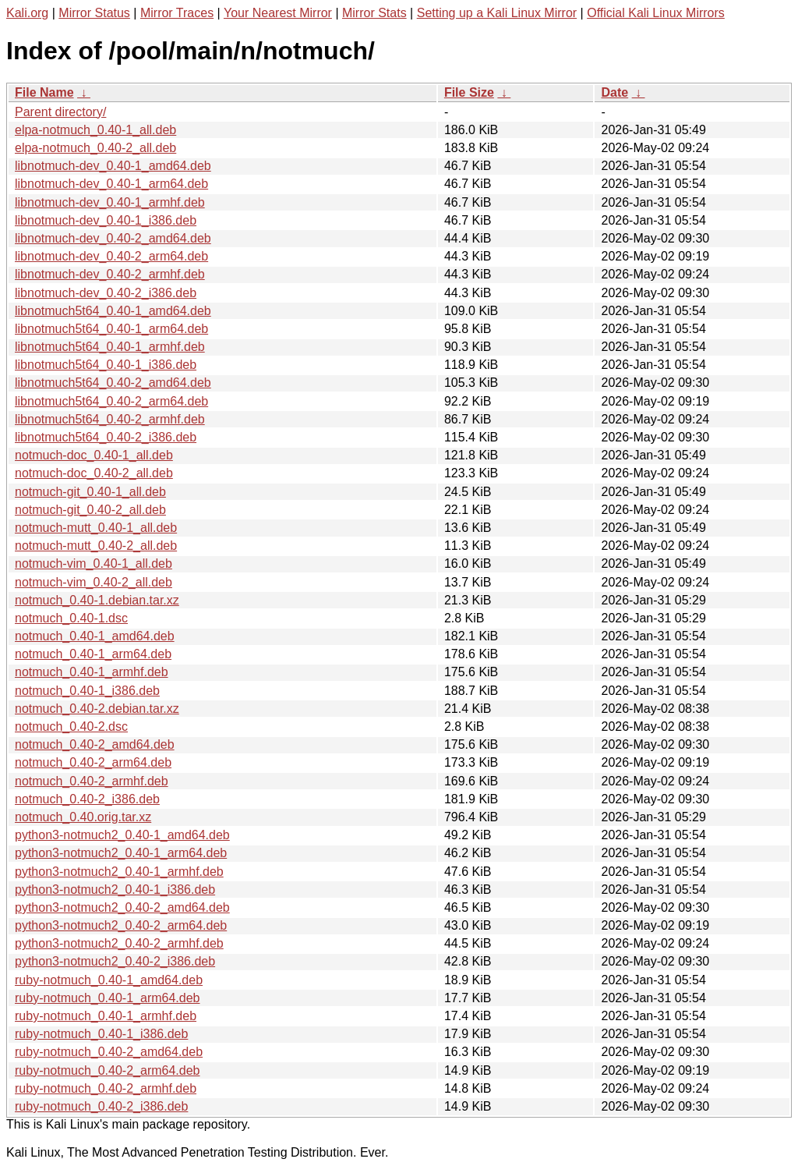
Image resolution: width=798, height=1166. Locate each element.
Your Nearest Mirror (278, 12)
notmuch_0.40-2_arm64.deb (93, 762)
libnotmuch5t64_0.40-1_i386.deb (105, 364)
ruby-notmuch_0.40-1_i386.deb (101, 1033)
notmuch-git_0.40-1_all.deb (90, 491)
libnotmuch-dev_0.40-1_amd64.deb (113, 165)
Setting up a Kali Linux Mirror (497, 12)
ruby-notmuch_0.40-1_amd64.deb (109, 980)
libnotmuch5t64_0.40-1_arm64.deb (111, 328)
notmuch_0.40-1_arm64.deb (93, 654)
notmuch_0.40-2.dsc (71, 726)
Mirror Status (94, 12)
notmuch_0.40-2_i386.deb (87, 799)
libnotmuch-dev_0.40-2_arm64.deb (111, 256)
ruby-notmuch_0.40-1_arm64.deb (107, 998)
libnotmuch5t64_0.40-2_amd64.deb (113, 382)
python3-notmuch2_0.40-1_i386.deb (115, 889)
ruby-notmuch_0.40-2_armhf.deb (105, 1088)
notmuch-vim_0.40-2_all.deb (93, 582)
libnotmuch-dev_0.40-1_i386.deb (105, 220)
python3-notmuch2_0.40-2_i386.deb (115, 961)
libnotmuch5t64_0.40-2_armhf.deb (110, 419)
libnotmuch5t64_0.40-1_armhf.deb (110, 346)
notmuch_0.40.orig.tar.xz (83, 817)
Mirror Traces (177, 12)
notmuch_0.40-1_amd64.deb (95, 636)
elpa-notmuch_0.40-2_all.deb (95, 147)
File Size (469, 92)
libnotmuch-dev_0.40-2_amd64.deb (113, 238)
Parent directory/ (60, 112)
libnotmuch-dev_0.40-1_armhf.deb (110, 202)
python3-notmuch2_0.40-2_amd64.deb (122, 907)
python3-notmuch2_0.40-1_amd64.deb (122, 835)
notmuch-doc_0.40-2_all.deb (94, 473)
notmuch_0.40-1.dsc (71, 618)
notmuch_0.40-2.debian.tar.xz (97, 708)
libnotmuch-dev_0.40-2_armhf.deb (110, 274)
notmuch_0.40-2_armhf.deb (91, 781)
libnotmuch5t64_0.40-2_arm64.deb (111, 401)
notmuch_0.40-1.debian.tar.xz (97, 600)
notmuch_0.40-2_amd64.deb (95, 744)
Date (614, 92)
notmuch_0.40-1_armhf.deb (91, 672)
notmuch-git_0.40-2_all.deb (90, 509)
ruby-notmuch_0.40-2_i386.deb (101, 1106)
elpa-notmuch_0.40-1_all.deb (95, 129)
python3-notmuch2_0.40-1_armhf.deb (119, 871)
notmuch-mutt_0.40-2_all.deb (96, 545)
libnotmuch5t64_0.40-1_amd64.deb (113, 310)
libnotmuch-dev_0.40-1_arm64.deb (111, 183)
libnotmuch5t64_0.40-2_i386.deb (105, 437)
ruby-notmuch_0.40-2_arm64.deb (107, 1070)
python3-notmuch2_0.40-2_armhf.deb (119, 943)
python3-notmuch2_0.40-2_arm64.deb (121, 925)
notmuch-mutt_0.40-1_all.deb (96, 527)
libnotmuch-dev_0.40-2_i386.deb (105, 292)
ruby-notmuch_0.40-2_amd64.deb (109, 1051)
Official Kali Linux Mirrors (656, 12)
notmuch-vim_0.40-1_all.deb (93, 563)
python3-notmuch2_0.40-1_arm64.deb (121, 852)
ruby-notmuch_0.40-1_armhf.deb (105, 1015)
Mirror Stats (374, 12)
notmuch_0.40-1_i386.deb (87, 690)
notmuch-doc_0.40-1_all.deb (94, 455)
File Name (44, 92)
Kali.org (27, 12)
